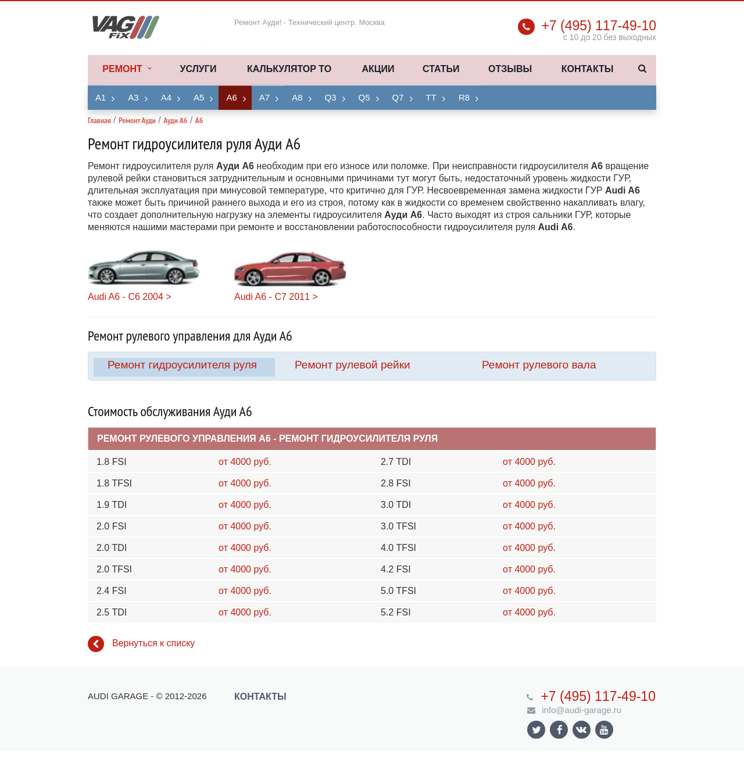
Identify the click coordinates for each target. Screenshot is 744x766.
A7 (264, 97)
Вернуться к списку (141, 644)
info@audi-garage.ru (581, 710)
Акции (378, 69)
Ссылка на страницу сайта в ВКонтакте (581, 729)
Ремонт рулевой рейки (352, 365)
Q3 (331, 97)
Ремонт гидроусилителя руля (182, 365)
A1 (100, 97)
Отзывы (510, 69)
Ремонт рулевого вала (539, 365)
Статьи (441, 69)
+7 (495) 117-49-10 (598, 25)
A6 (231, 97)
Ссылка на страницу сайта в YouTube (604, 730)
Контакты (587, 69)
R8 (464, 97)
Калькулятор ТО (289, 69)
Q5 (364, 97)
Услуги (198, 69)
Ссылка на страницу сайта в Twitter (536, 730)
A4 (166, 97)
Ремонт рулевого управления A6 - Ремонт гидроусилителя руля (267, 438)
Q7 (398, 97)
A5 (199, 97)
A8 (297, 97)
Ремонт (126, 69)
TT (431, 97)
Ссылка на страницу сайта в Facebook (560, 730)
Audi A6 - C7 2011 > (276, 297)
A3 (133, 97)
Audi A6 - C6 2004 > (129, 297)
